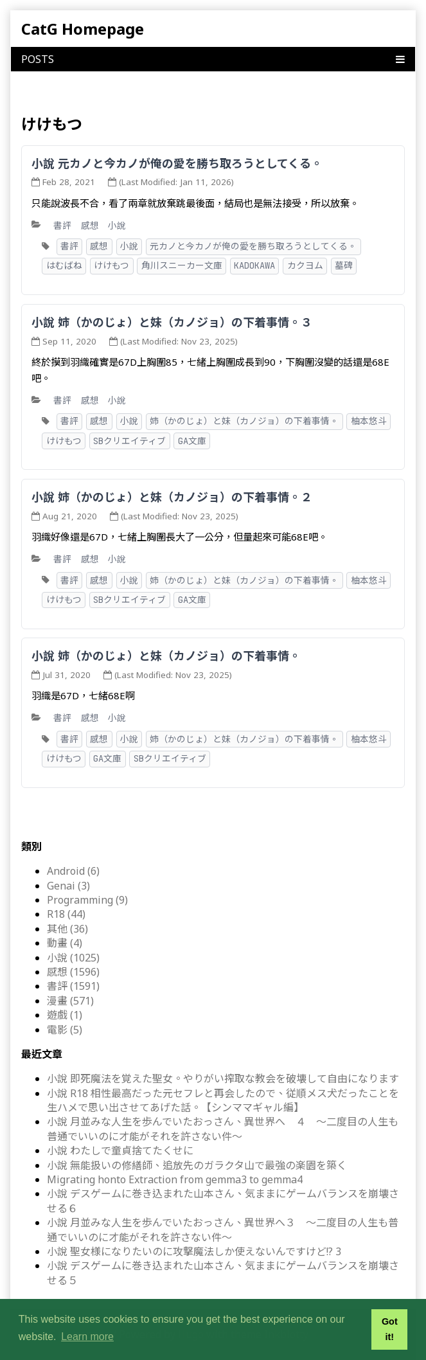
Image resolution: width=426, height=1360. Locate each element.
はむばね (64, 265)
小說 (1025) (73, 958)
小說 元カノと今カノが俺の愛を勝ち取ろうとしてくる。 (177, 163)
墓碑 (344, 265)
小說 (117, 225)
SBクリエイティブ (129, 441)
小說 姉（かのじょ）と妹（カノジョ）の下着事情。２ (171, 497)
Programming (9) (87, 900)
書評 (62, 225)
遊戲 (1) (64, 1015)
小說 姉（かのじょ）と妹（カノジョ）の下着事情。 (166, 655)
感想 (90, 225)
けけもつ (111, 265)
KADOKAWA (254, 265)
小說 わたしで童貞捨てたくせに (120, 1150)
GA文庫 (192, 441)
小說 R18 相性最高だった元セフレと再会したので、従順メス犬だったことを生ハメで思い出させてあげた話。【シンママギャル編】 (223, 1100)
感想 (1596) (73, 972)
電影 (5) (64, 1030)
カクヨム (305, 265)
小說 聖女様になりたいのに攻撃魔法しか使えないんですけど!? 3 (194, 1251)
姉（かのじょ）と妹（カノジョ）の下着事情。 (244, 421)
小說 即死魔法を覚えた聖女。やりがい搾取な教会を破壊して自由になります (223, 1078)
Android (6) (73, 871)
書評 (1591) (73, 986)
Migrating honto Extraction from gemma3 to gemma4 (175, 1179)
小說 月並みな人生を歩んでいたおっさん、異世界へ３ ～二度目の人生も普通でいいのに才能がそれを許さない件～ (222, 1229)
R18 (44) (66, 914)
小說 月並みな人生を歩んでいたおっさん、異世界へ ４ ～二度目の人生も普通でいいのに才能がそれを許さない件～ (222, 1128)
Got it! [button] (390, 1329)
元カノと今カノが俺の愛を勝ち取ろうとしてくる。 (253, 246)
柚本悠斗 (369, 421)
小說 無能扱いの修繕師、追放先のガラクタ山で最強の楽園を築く (197, 1165)
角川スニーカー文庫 (181, 265)
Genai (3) (68, 886)
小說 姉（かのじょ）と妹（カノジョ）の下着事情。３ (171, 322)
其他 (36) (67, 929)
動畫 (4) (64, 943)
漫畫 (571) (70, 1001)
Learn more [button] (87, 1336)
